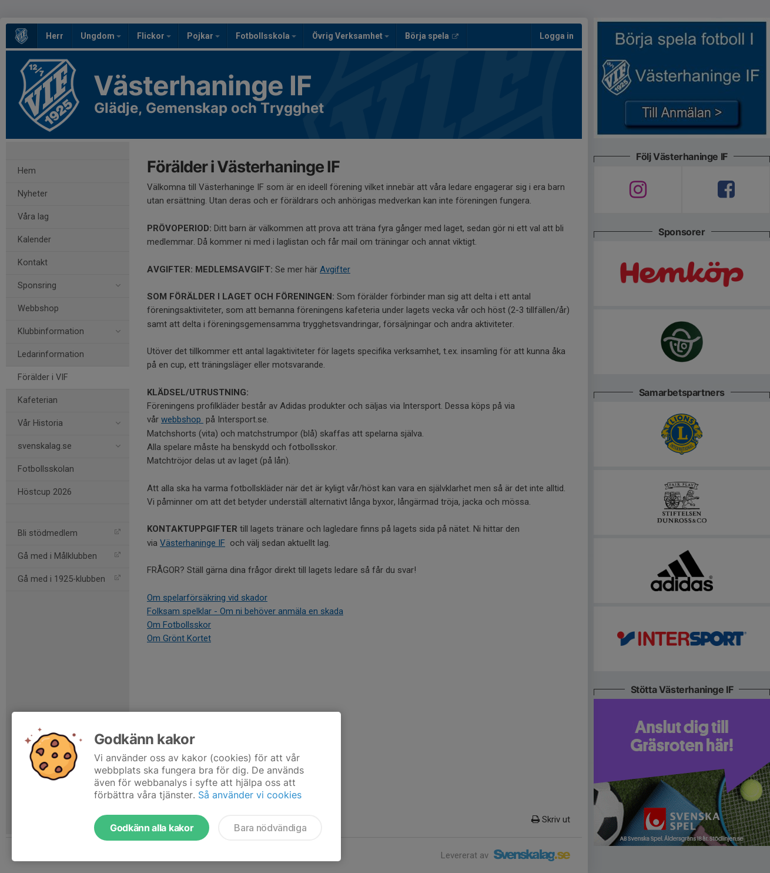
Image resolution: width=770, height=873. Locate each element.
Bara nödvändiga (270, 828)
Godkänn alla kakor (151, 828)
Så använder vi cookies (250, 795)
